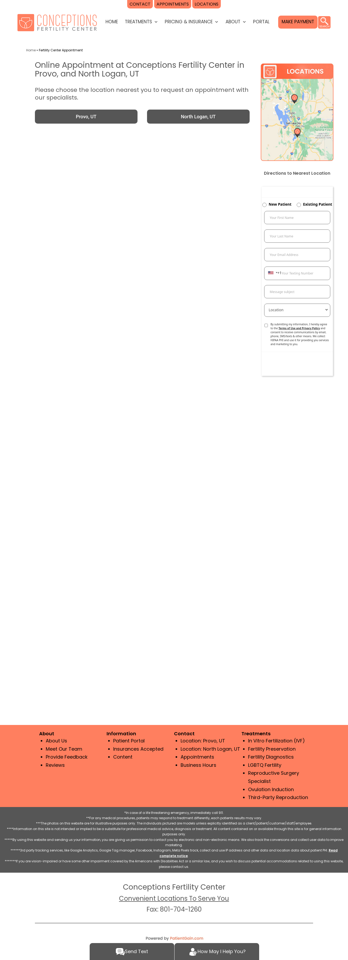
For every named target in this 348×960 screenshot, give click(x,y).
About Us (56, 740)
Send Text (132, 952)
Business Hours (198, 765)
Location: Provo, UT (203, 740)
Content (122, 757)
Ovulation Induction (271, 789)
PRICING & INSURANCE (189, 22)
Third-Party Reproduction (278, 797)
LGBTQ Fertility (264, 765)
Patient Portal (129, 740)
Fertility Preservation (272, 749)
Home (31, 50)
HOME (112, 22)
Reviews (55, 765)
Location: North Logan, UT (210, 749)
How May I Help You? (217, 952)
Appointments (197, 757)
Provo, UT (86, 116)
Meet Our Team (64, 749)
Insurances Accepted (138, 749)
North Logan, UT (198, 116)
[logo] (57, 22)
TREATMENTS (138, 22)
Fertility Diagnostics (271, 757)
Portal (261, 22)
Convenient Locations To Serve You (174, 898)
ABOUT (233, 22)
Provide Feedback (67, 757)
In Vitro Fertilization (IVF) (276, 740)
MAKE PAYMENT (298, 22)
